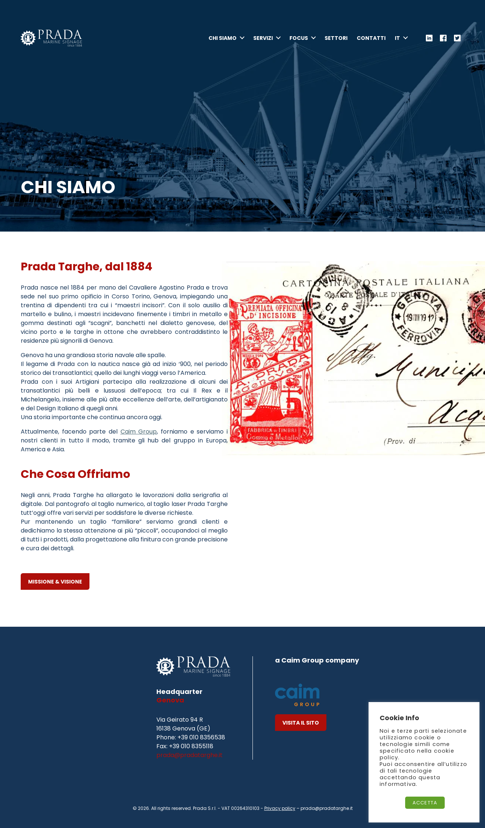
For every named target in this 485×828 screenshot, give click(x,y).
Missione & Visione (55, 581)
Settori (336, 41)
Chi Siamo (222, 41)
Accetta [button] (425, 802)
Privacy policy (279, 808)
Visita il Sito (300, 722)
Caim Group (139, 431)
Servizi (263, 41)
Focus (298, 41)
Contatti (371, 41)
